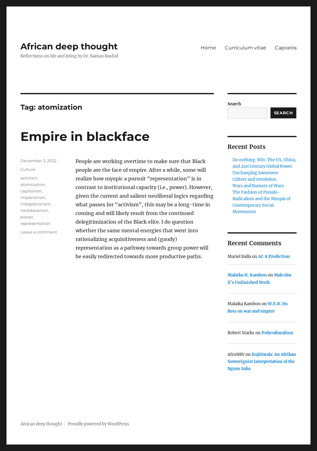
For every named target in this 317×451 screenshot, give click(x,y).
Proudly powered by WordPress (98, 424)
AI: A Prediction (274, 256)
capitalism (31, 190)
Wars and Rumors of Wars (258, 185)
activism (28, 177)
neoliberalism (34, 210)
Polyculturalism (277, 332)
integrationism (35, 203)
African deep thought (69, 46)
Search (234, 104)
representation (35, 223)
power (26, 216)
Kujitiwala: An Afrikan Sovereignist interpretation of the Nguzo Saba (262, 362)
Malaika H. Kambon (247, 275)
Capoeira (286, 48)
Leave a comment (38, 232)
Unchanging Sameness (255, 172)
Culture (28, 169)
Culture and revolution (254, 179)
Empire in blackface (85, 136)
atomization (32, 184)
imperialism (32, 197)
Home (208, 48)
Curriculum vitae (245, 48)
